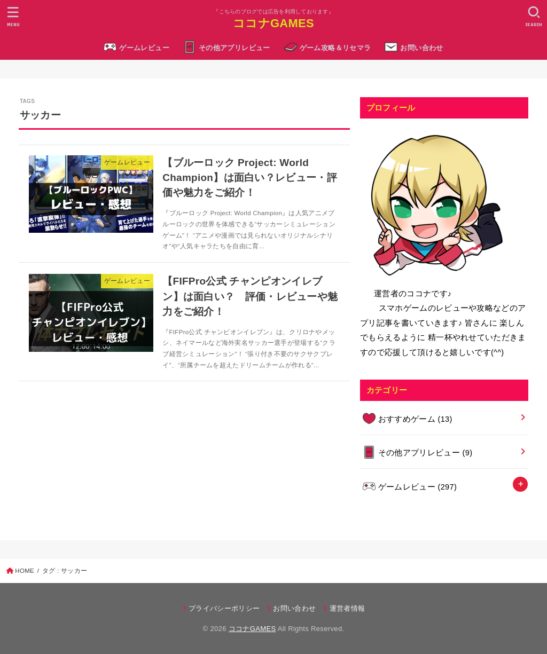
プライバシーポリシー (224, 608)
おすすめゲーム (415, 419)
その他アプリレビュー (234, 48)
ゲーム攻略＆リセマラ (335, 48)
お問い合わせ (421, 48)
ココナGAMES (273, 23)
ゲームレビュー (144, 48)
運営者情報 (347, 608)
